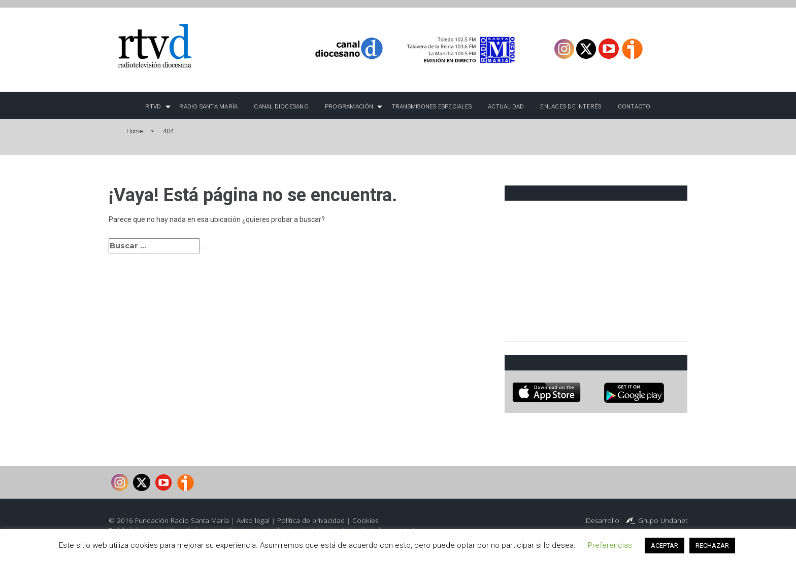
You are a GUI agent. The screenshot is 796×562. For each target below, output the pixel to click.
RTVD (153, 106)
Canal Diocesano (281, 106)
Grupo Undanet (662, 520)
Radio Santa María (208, 106)
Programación (349, 106)
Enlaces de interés (570, 106)
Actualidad (506, 106)
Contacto (634, 106)
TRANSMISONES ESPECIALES (432, 106)
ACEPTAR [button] (664, 545)
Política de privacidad (311, 520)
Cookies (365, 520)
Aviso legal (253, 520)
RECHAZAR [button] (712, 545)
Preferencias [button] (610, 545)
